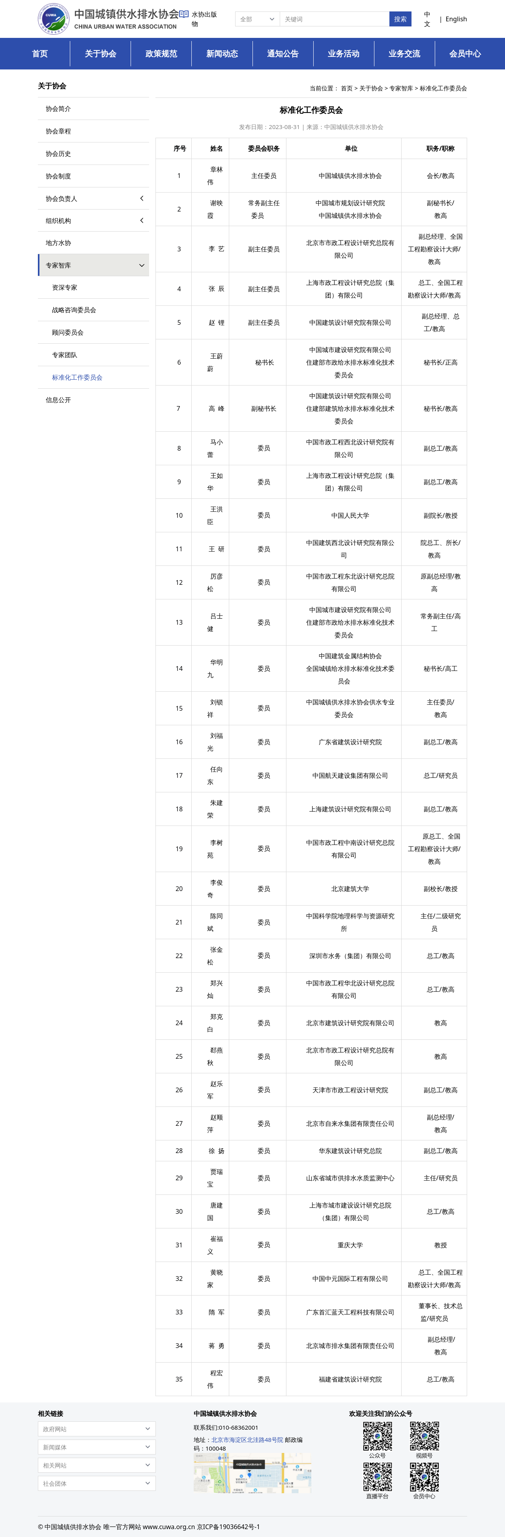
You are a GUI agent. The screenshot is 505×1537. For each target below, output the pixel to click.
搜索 (400, 19)
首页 (40, 53)
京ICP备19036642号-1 (228, 1526)
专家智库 (401, 88)
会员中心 (465, 53)
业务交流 (404, 53)
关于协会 (100, 53)
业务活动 (343, 53)
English (456, 19)
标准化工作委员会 (443, 88)
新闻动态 (222, 53)
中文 (427, 19)
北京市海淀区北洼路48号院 (247, 1439)
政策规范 (161, 53)
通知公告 (283, 53)
